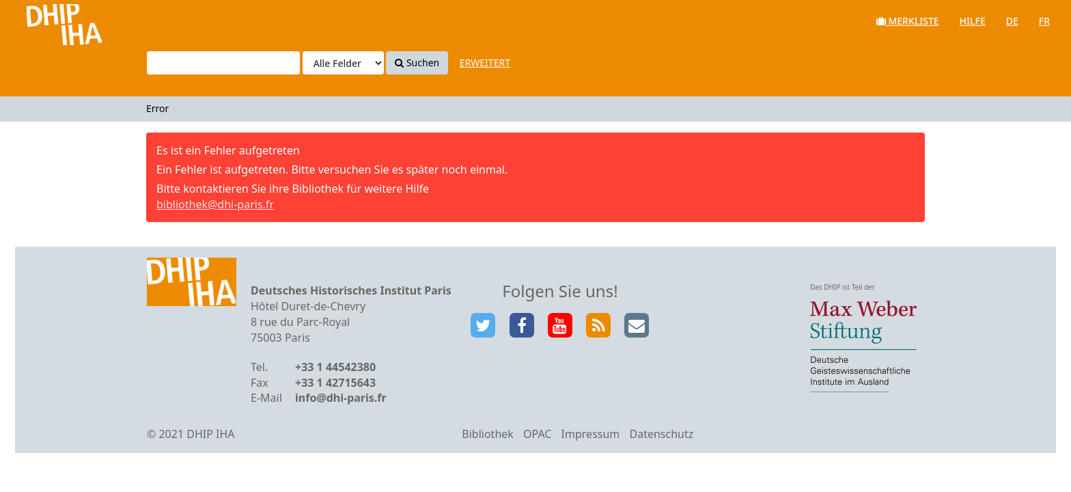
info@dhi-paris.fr (341, 397)
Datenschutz (661, 433)
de (1012, 20)
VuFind (46, 21)
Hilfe (973, 20)
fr (1044, 20)
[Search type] (343, 62)
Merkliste (907, 20)
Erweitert (485, 62)
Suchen (417, 62)
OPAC (537, 433)
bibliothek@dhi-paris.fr (215, 204)
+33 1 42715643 (335, 382)
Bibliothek (488, 433)
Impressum (590, 433)
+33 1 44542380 (335, 366)
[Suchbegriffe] (223, 62)
